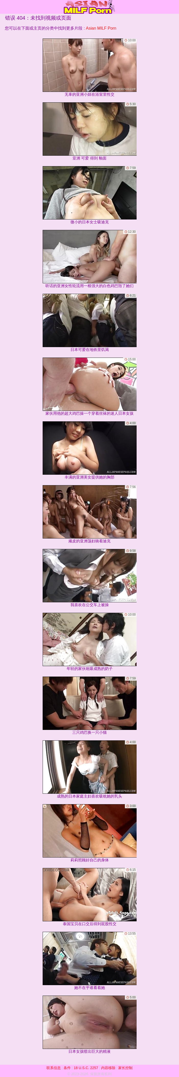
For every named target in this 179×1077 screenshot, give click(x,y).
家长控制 (125, 1068)
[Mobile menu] (5, 7)
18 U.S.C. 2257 (86, 1068)
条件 (67, 1068)
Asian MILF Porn (101, 28)
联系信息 (53, 1068)
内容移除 (108, 1068)
